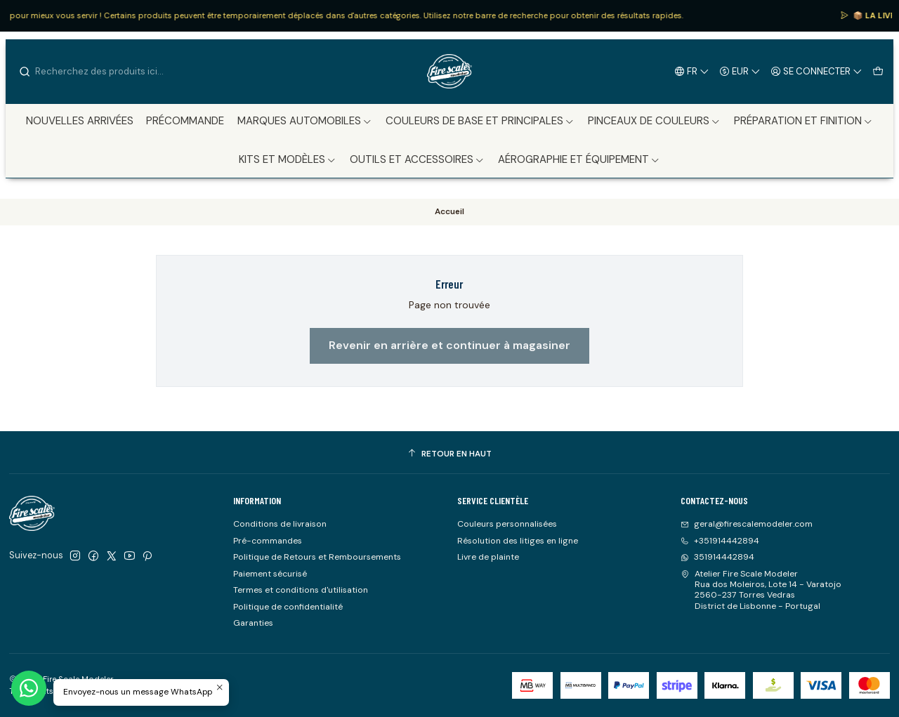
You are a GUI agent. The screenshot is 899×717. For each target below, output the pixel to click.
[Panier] (878, 71)
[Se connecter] (817, 71)
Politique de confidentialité (288, 606)
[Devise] (740, 71)
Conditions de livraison (280, 523)
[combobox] (90, 72)
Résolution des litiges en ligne (517, 540)
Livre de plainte (488, 557)
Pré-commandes (267, 540)
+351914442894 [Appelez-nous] (720, 540)
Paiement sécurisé (270, 573)
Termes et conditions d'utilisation (300, 590)
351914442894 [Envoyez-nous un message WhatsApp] (717, 557)
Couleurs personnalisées (507, 523)
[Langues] (692, 71)
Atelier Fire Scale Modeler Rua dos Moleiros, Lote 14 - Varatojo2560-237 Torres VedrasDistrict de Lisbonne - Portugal (761, 590)
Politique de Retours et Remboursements (317, 557)
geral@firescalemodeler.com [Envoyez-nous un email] (747, 523)
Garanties (253, 623)
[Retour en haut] (449, 454)
